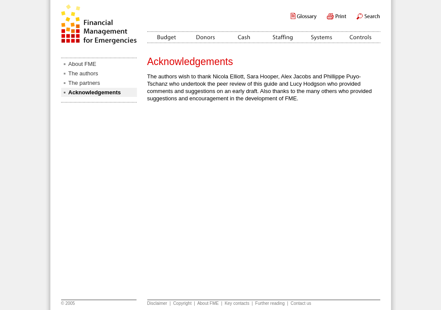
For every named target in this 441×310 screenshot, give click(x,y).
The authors (83, 73)
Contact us (301, 303)
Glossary (304, 16)
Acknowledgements (94, 92)
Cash (244, 34)
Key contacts (237, 303)
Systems (321, 34)
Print (336, 16)
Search (368, 16)
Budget (166, 34)
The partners (84, 83)
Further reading (270, 303)
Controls (360, 34)
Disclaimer (157, 303)
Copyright (182, 303)
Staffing (283, 34)
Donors (205, 34)
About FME (82, 64)
